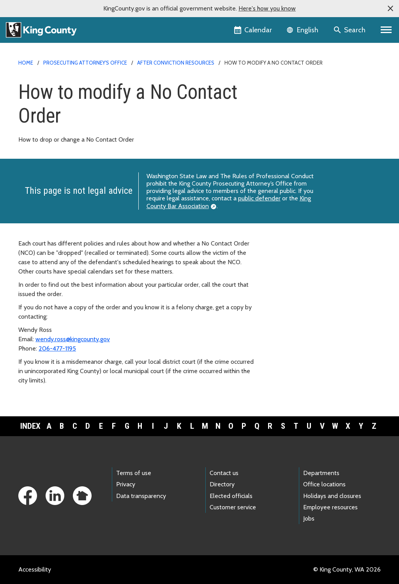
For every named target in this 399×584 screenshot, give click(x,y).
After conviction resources (175, 63)
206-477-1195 (57, 348)
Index (30, 426)
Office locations (324, 484)
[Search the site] (350, 30)
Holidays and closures (332, 496)
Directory (222, 484)
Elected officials (231, 496)
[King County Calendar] (253, 30)
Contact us (224, 473)
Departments (321, 473)
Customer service (233, 507)
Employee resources (330, 507)
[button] (390, 8)
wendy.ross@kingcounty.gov (72, 339)
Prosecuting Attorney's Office (85, 63)
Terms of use (133, 473)
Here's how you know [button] (267, 8)
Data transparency (141, 496)
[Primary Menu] (386, 30)
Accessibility (34, 569)
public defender (259, 198)
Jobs (308, 518)
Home (25, 63)
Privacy (125, 484)
